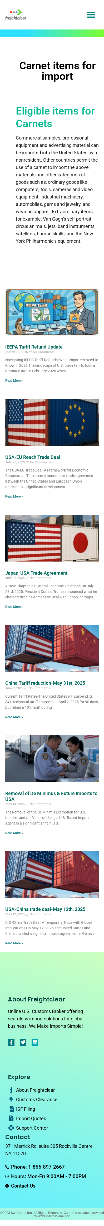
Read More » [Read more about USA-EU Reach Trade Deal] (14, 496)
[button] (91, 15)
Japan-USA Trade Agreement (36, 573)
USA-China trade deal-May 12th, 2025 (45, 909)
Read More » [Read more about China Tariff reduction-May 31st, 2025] (14, 717)
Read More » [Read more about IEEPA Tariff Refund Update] (14, 381)
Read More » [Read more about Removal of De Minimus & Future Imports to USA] (14, 833)
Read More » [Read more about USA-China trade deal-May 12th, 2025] (14, 943)
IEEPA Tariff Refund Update (34, 347)
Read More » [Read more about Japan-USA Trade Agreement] (14, 607)
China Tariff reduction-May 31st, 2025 (45, 683)
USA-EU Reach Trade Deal (32, 457)
